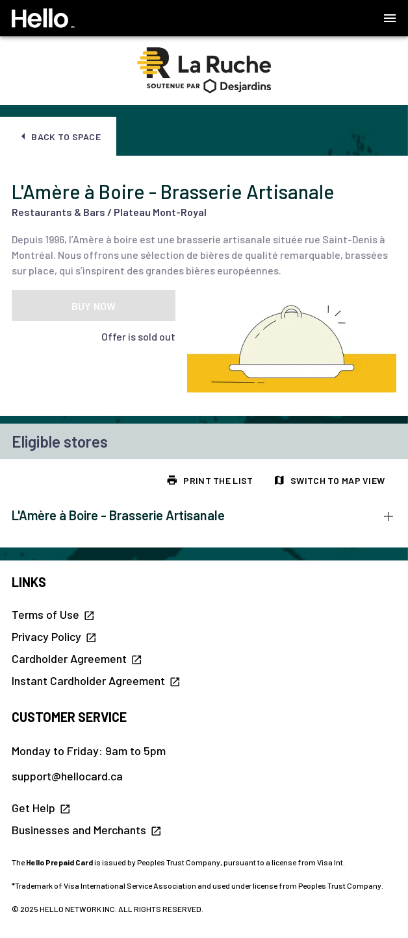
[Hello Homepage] (43, 18)
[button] (389, 18)
